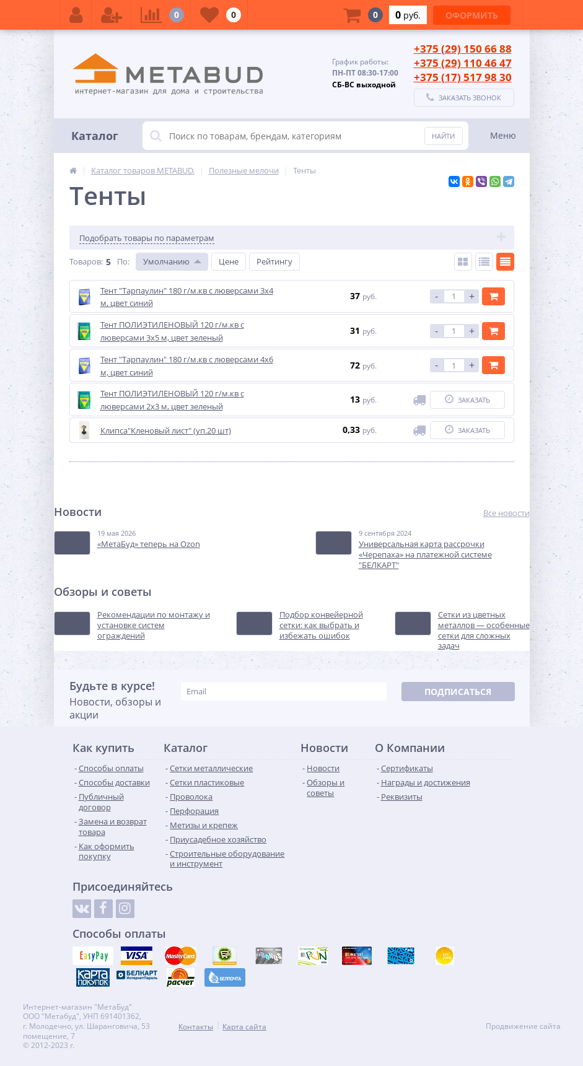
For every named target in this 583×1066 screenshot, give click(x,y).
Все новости (506, 513)
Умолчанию (166, 261)
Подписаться (457, 691)
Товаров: (86, 261)
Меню (503, 135)
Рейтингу (274, 261)
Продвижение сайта (523, 1026)
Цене (229, 261)
